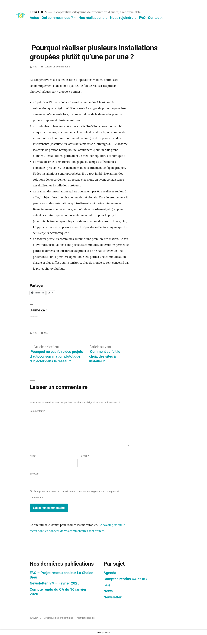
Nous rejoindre (121, 17)
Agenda (110, 573)
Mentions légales (86, 617)
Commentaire (37, 411)
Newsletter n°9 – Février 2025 (54, 583)
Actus (34, 17)
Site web (34, 473)
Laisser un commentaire (57, 66)
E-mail (85, 455)
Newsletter (113, 597)
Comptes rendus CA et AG (125, 579)
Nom (33, 455)
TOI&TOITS (38, 12)
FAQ (142, 17)
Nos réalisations (91, 17)
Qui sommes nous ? (57, 17)
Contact (154, 17)
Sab (35, 66)
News (108, 591)
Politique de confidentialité (59, 617)
